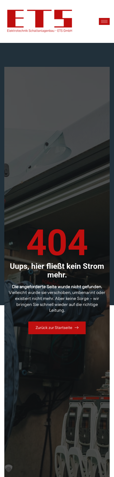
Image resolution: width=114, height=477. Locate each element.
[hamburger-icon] (104, 21)
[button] (8, 468)
